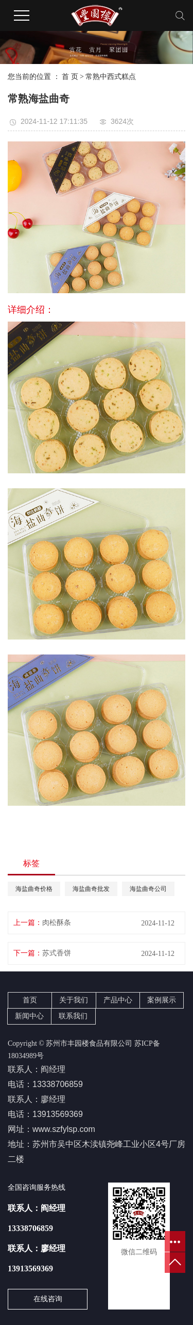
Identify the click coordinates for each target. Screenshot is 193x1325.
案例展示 (161, 1000)
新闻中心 (29, 1016)
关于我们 (73, 1000)
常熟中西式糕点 (110, 77)
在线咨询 (47, 1299)
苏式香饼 (56, 953)
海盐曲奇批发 (91, 888)
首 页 (70, 77)
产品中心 (117, 1000)
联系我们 (73, 1016)
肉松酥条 (56, 923)
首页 (30, 1000)
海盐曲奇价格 (33, 888)
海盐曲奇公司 (148, 888)
